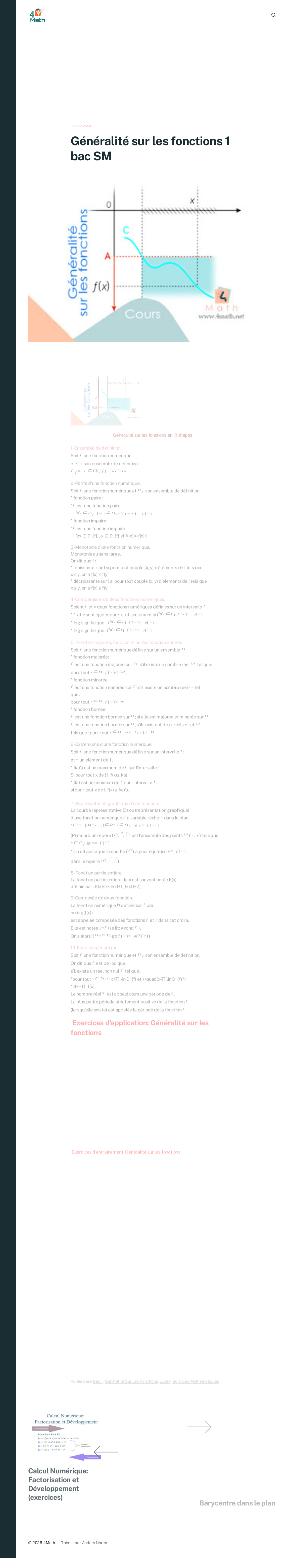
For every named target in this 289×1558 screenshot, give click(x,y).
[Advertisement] (152, 87)
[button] (8, 779)
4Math (49, 1542)
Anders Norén (94, 1542)
